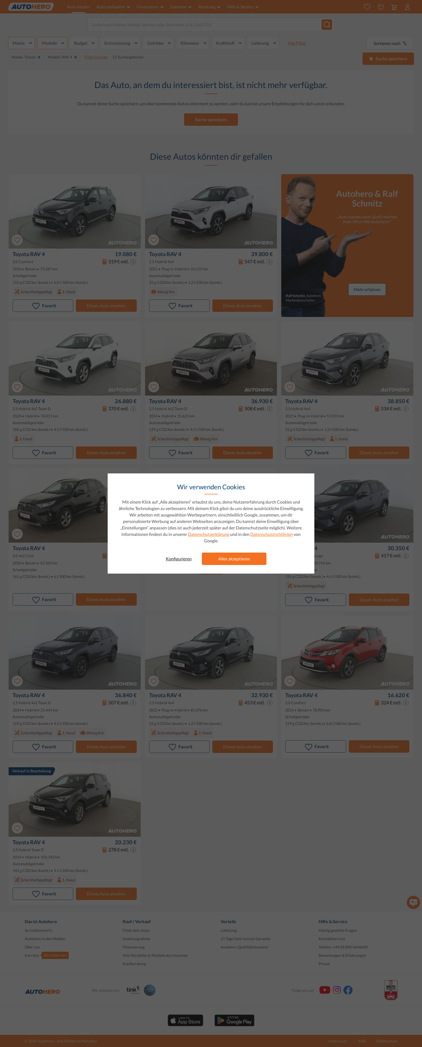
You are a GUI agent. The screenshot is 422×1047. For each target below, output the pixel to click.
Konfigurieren (179, 558)
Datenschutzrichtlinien (271, 534)
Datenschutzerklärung (208, 534)
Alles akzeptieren (234, 558)
